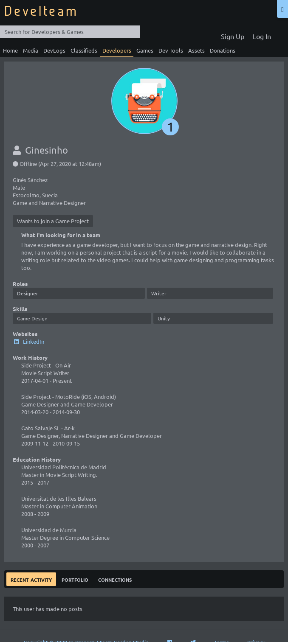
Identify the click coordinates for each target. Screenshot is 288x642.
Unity (164, 318)
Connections (115, 579)
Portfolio (75, 579)
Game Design (32, 318)
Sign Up (232, 36)
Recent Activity (31, 579)
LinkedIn (28, 341)
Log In (262, 36)
